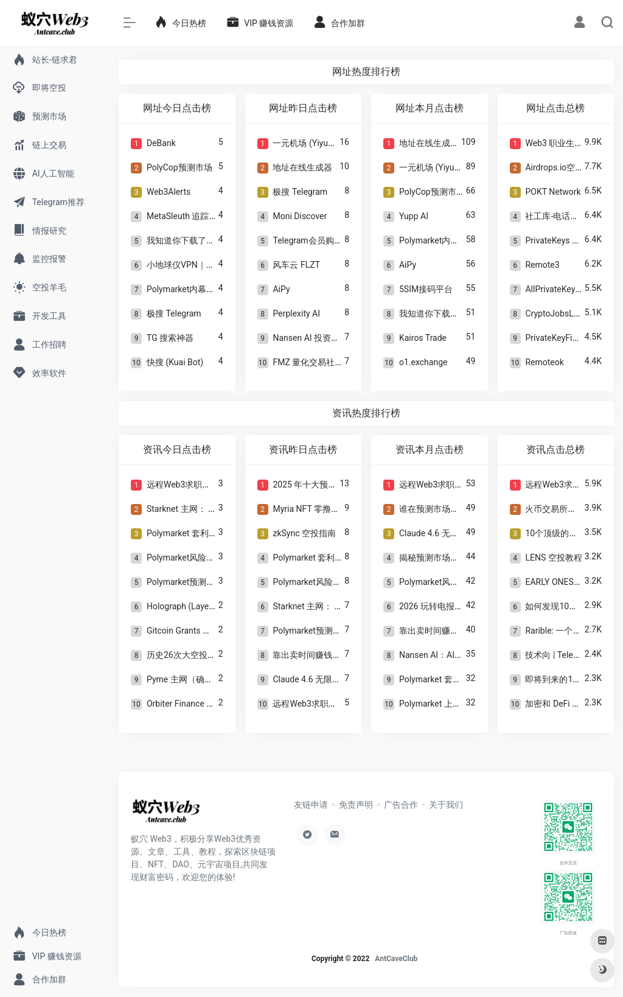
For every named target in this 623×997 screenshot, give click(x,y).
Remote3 (542, 265)
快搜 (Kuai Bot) (175, 362)
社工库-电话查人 (556, 216)
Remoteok (544, 362)
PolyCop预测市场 (179, 167)
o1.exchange (423, 362)
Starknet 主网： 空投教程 (194, 509)
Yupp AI (413, 216)
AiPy (281, 289)
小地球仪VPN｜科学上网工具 (202, 265)
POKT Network (552, 192)
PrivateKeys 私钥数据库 (569, 240)
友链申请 (311, 805)
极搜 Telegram (174, 313)
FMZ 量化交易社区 (308, 362)
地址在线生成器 (302, 167)
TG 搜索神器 (170, 338)
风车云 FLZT (296, 265)
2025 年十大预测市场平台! (323, 484)
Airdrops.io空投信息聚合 (571, 167)
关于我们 (446, 805)
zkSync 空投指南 (304, 533)
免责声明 (356, 805)
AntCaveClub (396, 958)
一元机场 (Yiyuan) (306, 143)
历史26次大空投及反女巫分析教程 (211, 655)
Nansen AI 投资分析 (310, 338)
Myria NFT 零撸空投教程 (319, 509)
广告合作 (401, 805)
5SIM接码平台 (426, 289)
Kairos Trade (423, 338)
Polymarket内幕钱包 (185, 289)
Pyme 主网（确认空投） (192, 679)
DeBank (161, 143)
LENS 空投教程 (553, 557)
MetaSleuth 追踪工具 (186, 216)
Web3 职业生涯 (554, 143)
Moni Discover (300, 216)
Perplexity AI (296, 313)
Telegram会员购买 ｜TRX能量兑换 (337, 240)
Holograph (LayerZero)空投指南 (206, 606)
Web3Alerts (168, 192)
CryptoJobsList (553, 313)
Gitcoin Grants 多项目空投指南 (204, 630)
